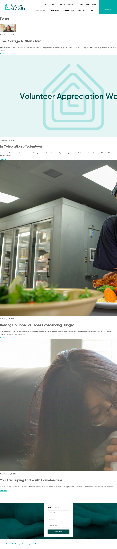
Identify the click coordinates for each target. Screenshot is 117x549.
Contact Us (9, 544)
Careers (70, 4)
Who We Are (40, 10)
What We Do (54, 10)
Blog (52, 4)
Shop (45, 4)
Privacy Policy (19, 544)
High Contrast (91, 4)
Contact (80, 4)
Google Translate (32, 544)
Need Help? (82, 10)
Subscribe (58, 531)
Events (93, 10)
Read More (3, 54)
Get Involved (69, 10)
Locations (61, 4)
